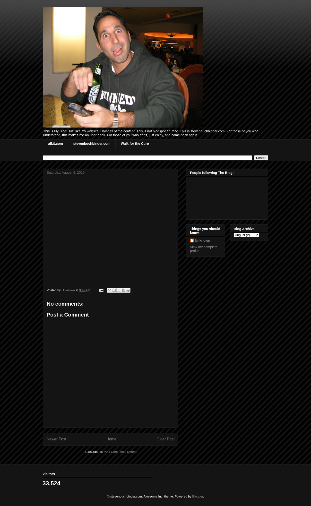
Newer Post (56, 439)
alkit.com (55, 144)
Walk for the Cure (135, 144)
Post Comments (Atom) (120, 452)
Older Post (165, 439)
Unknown (202, 240)
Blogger (197, 496)
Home (111, 439)
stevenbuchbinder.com (91, 144)
